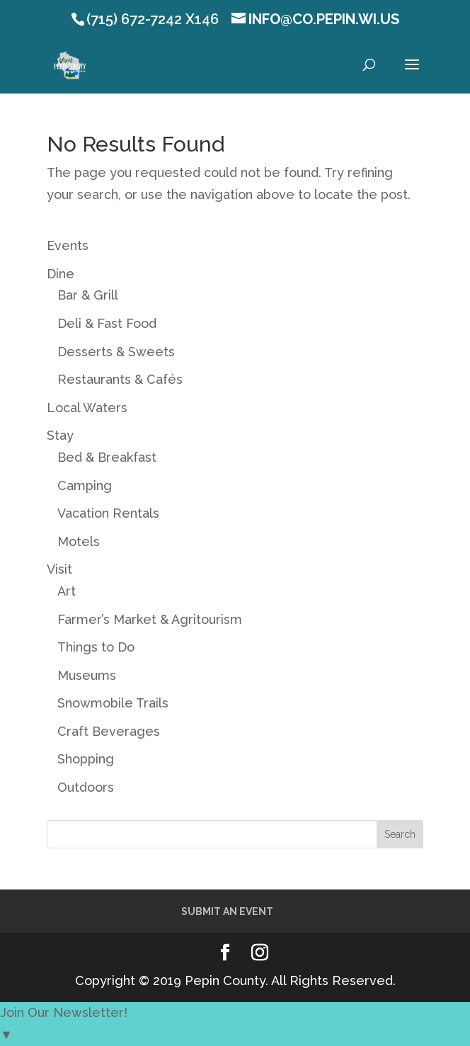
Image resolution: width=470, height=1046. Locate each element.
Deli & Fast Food (106, 323)
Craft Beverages (108, 731)
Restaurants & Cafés (120, 379)
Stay (60, 435)
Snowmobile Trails (112, 702)
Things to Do (95, 646)
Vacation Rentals (108, 513)
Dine (60, 273)
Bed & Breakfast (106, 457)
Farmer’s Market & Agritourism (149, 619)
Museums (86, 675)
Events (67, 245)
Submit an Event (227, 911)
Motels (78, 541)
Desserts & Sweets (116, 351)
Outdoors (85, 787)
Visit (59, 569)
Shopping (85, 758)
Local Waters (87, 407)
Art (66, 591)
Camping (84, 485)
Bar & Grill (87, 295)
